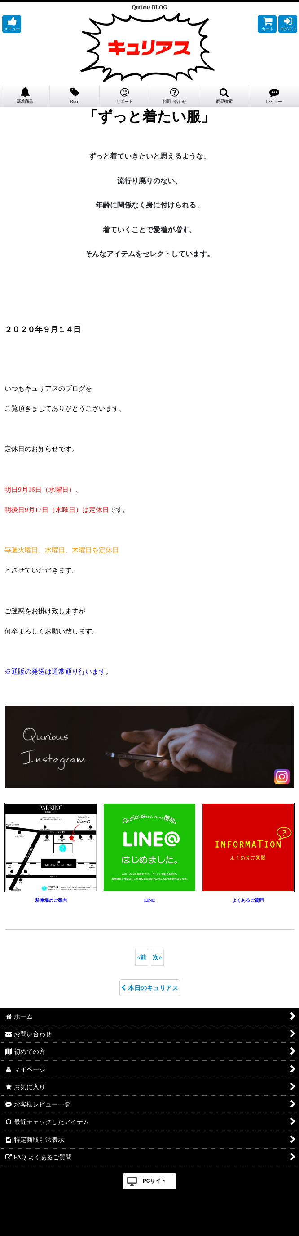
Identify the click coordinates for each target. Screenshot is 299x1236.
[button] (11, 24)
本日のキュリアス (149, 987)
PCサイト (155, 1181)
